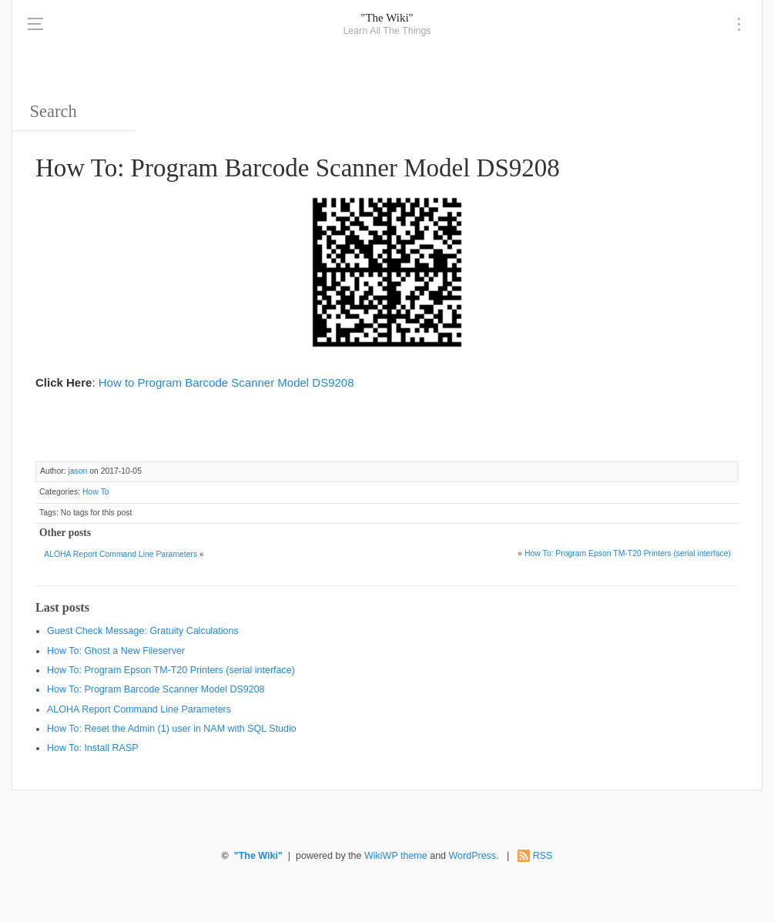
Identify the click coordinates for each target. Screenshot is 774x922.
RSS (543, 855)
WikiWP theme (395, 855)
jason (77, 471)
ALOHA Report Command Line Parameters (120, 554)
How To (95, 492)
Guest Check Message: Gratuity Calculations (143, 630)
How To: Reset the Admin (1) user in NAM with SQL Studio (172, 728)
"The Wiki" (386, 18)
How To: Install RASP (93, 748)
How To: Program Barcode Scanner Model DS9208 (156, 689)
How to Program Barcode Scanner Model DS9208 (226, 382)
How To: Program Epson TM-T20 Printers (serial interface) (627, 553)
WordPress (473, 855)
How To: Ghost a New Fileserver (116, 650)
